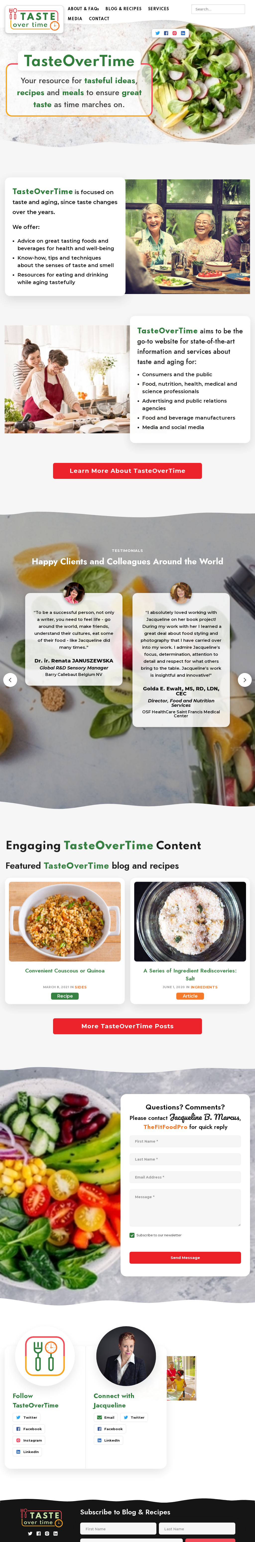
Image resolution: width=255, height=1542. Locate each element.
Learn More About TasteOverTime (127, 471)
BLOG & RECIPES (124, 9)
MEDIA (75, 19)
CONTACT (99, 19)
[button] (10, 680)
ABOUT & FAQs (83, 9)
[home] (34, 19)
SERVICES (158, 9)
